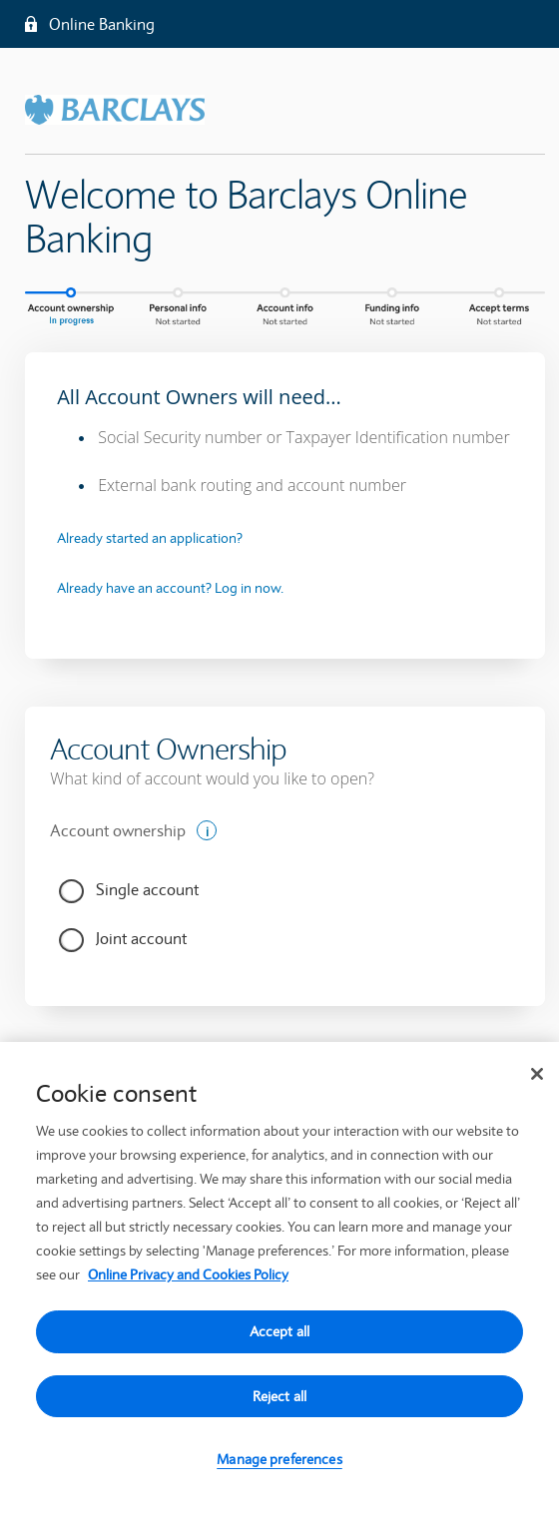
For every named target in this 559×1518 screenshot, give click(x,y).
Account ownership (118, 830)
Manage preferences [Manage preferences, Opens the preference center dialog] (279, 1464)
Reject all (279, 1400)
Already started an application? (150, 538)
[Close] (537, 1078)
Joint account (141, 938)
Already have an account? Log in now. (170, 588)
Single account (147, 889)
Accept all (279, 1335)
